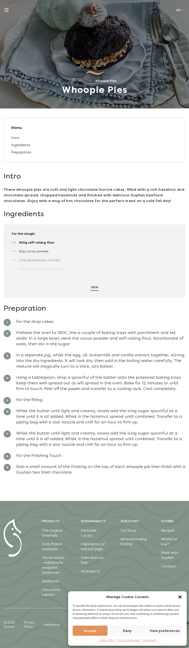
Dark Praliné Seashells (52, 546)
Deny (127, 631)
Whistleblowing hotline (133, 541)
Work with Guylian (169, 555)
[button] (180, 597)
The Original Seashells (52, 533)
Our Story (128, 530)
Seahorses (50, 581)
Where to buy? (169, 541)
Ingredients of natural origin (92, 546)
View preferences (165, 631)
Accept (90, 631)
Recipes (168, 530)
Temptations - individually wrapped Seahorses (53, 565)
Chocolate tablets (51, 592)
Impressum (149, 640)
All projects (90, 571)
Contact (168, 566)
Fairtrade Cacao (89, 533)
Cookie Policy (107, 640)
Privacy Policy (29, 624)
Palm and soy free (92, 560)
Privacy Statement (128, 640)
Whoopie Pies (105, 81)
